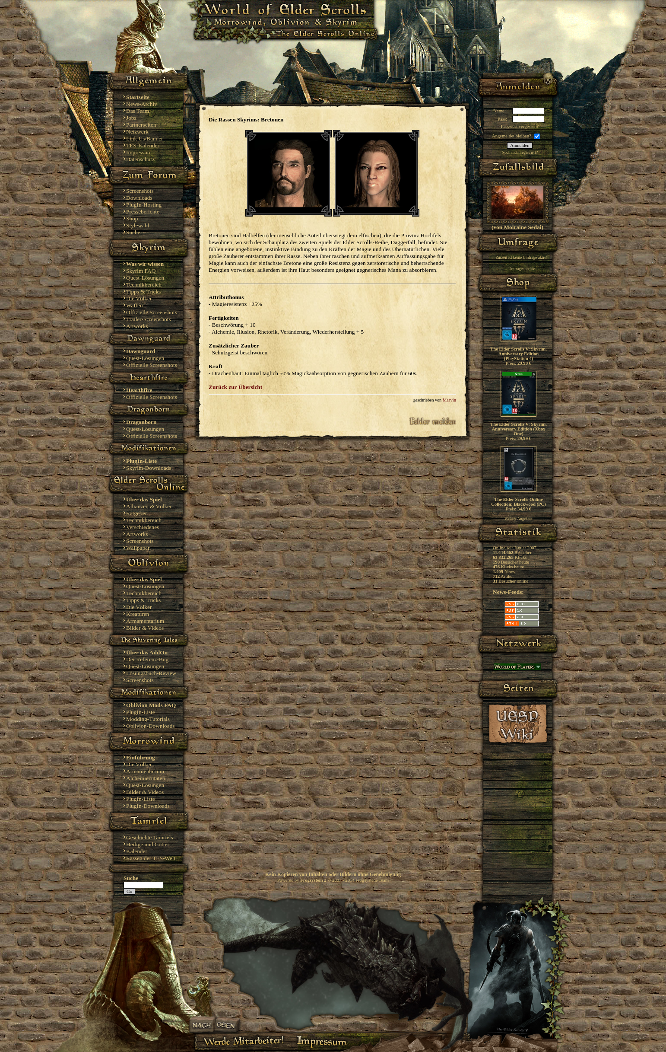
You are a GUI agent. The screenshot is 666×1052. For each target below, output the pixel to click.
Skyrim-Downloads (148, 468)
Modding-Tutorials (148, 719)
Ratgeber (136, 513)
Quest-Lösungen (145, 277)
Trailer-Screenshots (148, 319)
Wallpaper (137, 548)
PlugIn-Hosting (144, 204)
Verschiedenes (142, 527)
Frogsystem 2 (313, 880)
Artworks (137, 326)
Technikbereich (144, 284)
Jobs (131, 118)
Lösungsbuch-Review (151, 673)
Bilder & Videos (145, 628)
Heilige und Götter (147, 844)
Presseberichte (142, 211)
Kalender (136, 851)
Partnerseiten (141, 124)
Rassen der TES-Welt (150, 858)
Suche (133, 232)
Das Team (137, 111)
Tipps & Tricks (143, 291)
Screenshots (140, 191)
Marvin (449, 400)
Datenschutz (140, 159)
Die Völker (139, 298)
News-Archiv (141, 104)
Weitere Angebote (518, 518)
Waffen (134, 305)
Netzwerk (137, 131)
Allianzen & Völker (149, 506)
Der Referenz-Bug (147, 659)
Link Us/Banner (144, 138)
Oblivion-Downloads (150, 726)
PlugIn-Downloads (148, 806)
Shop (132, 218)
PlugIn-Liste (140, 712)
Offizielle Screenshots (151, 312)
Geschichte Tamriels (149, 837)
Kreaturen (137, 614)
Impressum (139, 152)
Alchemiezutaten (145, 778)
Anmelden (519, 145)
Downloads (139, 197)
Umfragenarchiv (521, 269)
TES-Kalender (142, 145)
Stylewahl (137, 225)
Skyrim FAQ (140, 271)
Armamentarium (145, 621)
